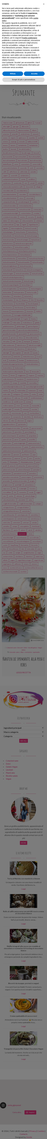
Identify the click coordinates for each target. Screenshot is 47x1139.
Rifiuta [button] (13, 74)
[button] (44, 4)
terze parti (6, 26)
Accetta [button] (34, 74)
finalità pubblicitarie (29, 38)
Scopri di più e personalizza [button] (23, 80)
